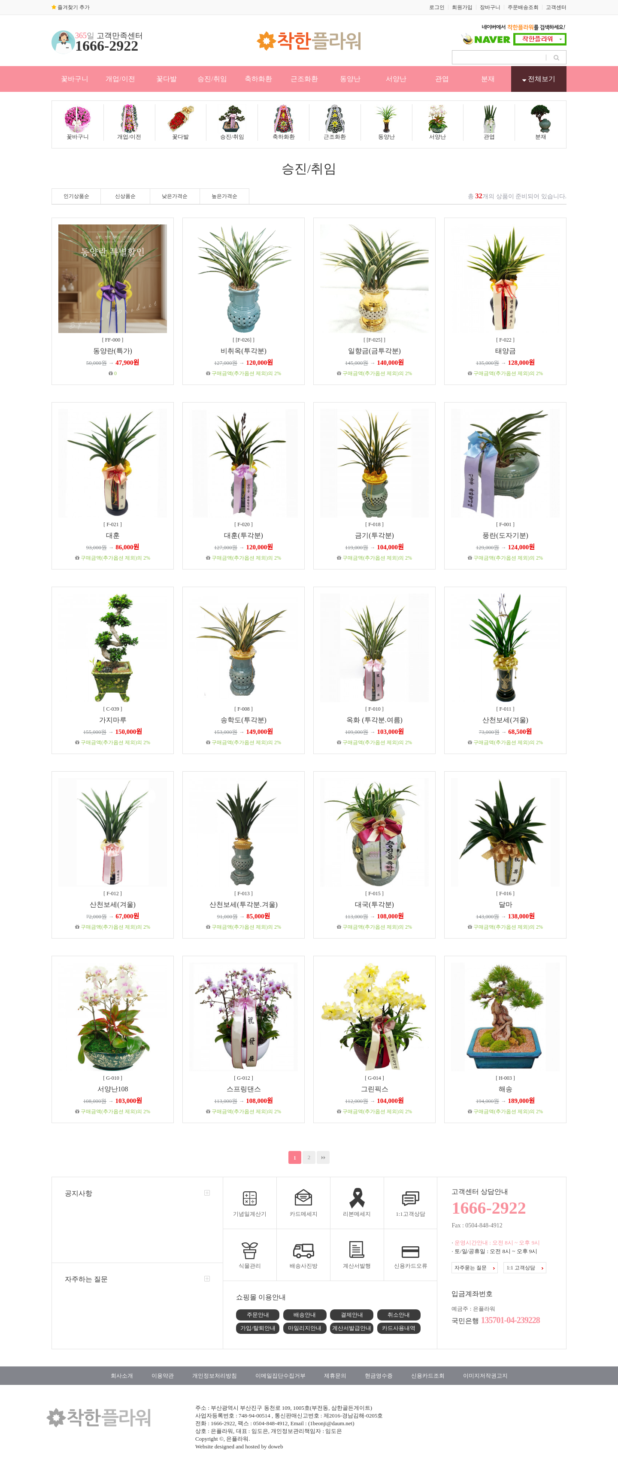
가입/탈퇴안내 (258, 1328)
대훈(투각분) (243, 535)
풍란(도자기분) (505, 535)
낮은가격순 (175, 196)
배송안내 (305, 1314)
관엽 (442, 78)
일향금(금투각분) (374, 350)
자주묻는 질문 (474, 1268)
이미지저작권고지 (485, 1375)
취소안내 (399, 1314)
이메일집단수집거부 (280, 1375)
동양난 (350, 78)
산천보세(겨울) (505, 720)
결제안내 (352, 1314)
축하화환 (258, 78)
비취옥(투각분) (244, 350)
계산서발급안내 (351, 1328)
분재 (488, 78)
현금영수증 (379, 1375)
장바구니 (490, 7)
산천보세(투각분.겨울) (243, 904)
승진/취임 (212, 78)
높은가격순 (224, 196)
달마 (505, 904)
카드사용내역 (398, 1328)
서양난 (396, 78)
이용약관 (162, 1375)
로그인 (437, 7)
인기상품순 (76, 196)
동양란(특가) (112, 350)
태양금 (505, 350)
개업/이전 (120, 78)
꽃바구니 (74, 78)
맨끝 (323, 1157)
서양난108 (112, 1089)
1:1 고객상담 (524, 1268)
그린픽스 (374, 1089)
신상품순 (125, 196)
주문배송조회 (523, 7)
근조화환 (304, 78)
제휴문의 (335, 1375)
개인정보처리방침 (214, 1375)
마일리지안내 (304, 1328)
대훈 (113, 535)
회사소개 (122, 1375)
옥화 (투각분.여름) (374, 720)
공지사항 (78, 1193)
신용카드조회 (428, 1375)
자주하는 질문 (86, 1279)
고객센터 (556, 7)
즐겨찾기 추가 (71, 7)
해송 (505, 1089)
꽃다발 (166, 78)
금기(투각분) (374, 535)
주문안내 (258, 1314)
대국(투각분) (374, 904)
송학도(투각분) (244, 720)
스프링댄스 (244, 1089)
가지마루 (113, 720)
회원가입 (462, 7)
